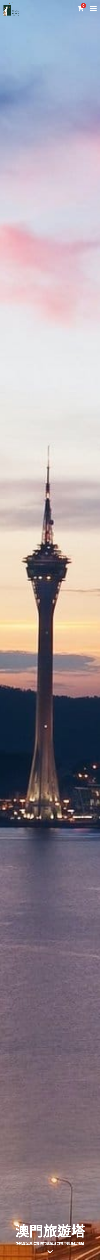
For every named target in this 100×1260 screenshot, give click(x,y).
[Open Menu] (93, 8)
